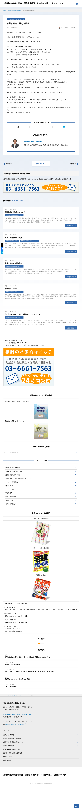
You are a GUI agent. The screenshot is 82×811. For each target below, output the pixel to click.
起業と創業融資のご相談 (12, 497)
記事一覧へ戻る (41, 186)
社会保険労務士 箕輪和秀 (32, 164)
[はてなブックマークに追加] (63, 149)
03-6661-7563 (9, 747)
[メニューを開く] (77, 3)
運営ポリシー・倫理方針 (12, 490)
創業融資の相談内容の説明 (13, 494)
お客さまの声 (9, 523)
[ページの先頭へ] (76, 806)
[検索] (77, 475)
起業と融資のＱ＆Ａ (11, 519)
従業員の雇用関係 (8, 768)
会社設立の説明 (8, 779)
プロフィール (9, 512)
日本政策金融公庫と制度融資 (12, 761)
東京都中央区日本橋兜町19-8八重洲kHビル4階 (17, 737)
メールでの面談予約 (11, 505)
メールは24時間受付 (21, 747)
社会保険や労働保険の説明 (11, 772)
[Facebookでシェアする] (41, 149)
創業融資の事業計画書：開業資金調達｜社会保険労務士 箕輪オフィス (36, 3)
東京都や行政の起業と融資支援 (12, 775)
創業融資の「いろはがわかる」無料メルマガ (19, 501)
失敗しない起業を (8, 757)
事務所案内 (8, 516)
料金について (9, 508)
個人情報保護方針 (10, 526)
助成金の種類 (7, 783)
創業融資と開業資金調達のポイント (16, 41)
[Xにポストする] (18, 149)
